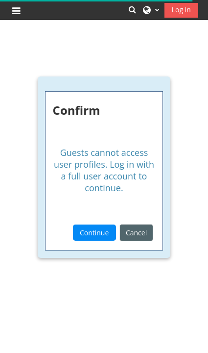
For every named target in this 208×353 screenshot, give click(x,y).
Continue (94, 232)
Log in (181, 9)
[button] (132, 9)
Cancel (136, 232)
